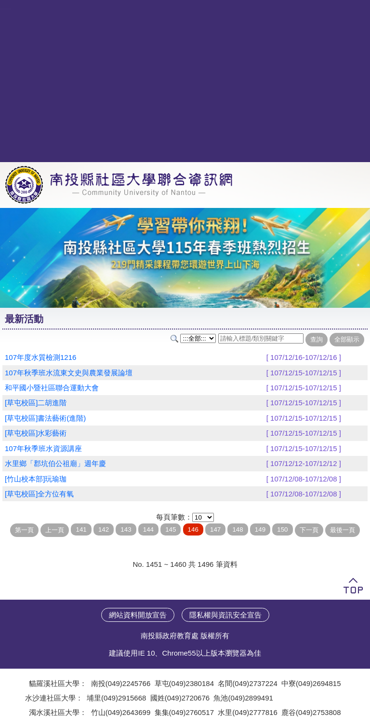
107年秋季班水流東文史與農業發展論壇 (68, 373)
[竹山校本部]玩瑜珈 (35, 479)
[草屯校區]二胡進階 (35, 402)
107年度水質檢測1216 (40, 357)
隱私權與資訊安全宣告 (225, 615)
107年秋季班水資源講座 (43, 448)
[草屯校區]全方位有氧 (39, 494)
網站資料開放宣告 (138, 615)
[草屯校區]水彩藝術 (35, 433)
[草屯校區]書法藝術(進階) (45, 418)
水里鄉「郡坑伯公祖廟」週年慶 (55, 463)
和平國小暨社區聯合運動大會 (52, 388)
